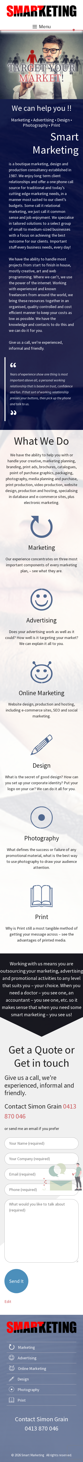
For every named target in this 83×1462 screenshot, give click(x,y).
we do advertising (41, 617)
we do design (41, 763)
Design (23, 1379)
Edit (7, 1301)
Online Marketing (32, 1368)
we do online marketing (41, 690)
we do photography (41, 838)
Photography (28, 1389)
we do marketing (41, 545)
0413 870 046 (41, 1428)
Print (21, 1400)
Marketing (26, 1347)
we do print (41, 914)
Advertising (27, 1357)
